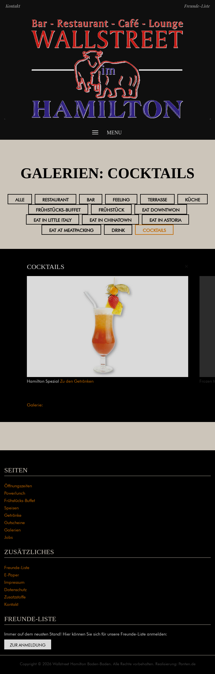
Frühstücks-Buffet (58, 209)
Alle (19, 199)
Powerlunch (14, 493)
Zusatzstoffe (15, 596)
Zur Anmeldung (27, 644)
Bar (91, 199)
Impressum (14, 582)
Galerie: (35, 404)
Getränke (12, 515)
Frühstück (111, 209)
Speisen (11, 507)
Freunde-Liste (197, 6)
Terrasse (157, 199)
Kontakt (13, 6)
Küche (192, 199)
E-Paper (11, 574)
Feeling (121, 199)
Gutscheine (14, 522)
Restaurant (55, 199)
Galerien (12, 529)
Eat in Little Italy (52, 219)
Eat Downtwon (160, 209)
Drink (118, 230)
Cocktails (154, 230)
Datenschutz (15, 589)
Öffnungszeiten (18, 485)
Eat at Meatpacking (71, 230)
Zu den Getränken (77, 381)
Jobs (8, 537)
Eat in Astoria (165, 219)
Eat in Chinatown (110, 219)
